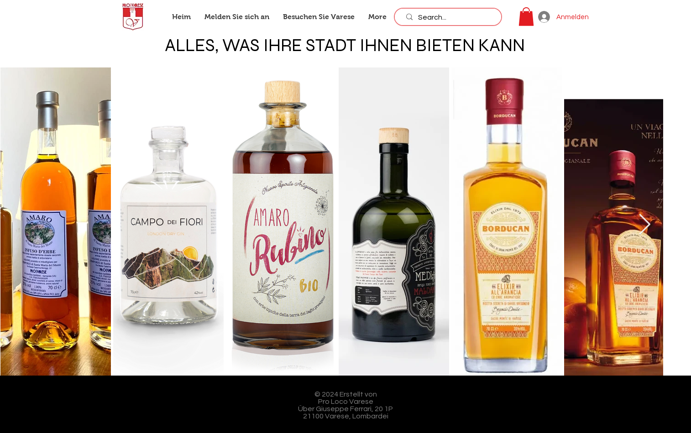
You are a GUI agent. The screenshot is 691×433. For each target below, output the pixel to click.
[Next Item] (644, 225)
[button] (526, 16)
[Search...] (450, 17)
